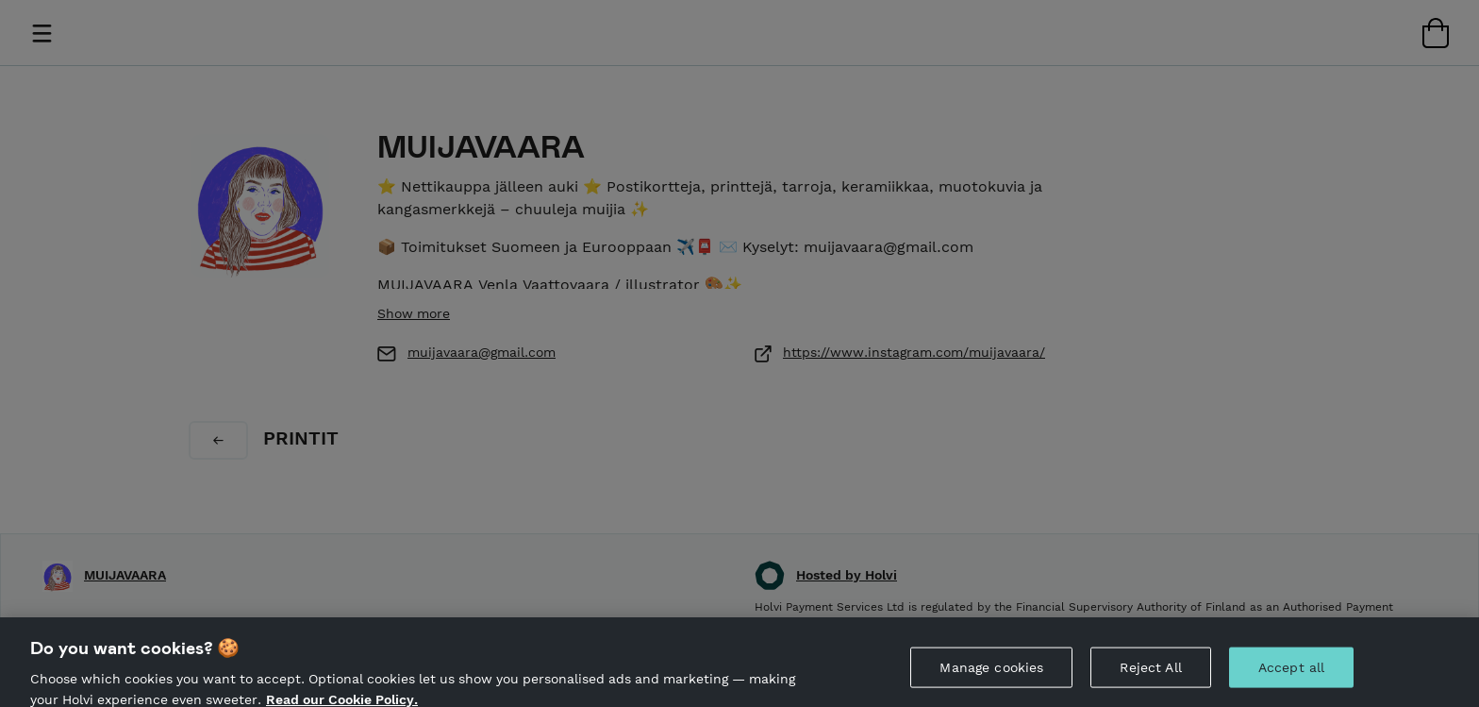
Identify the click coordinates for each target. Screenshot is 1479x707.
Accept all (1291, 672)
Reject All (1150, 672)
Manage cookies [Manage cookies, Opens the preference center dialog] (991, 672)
